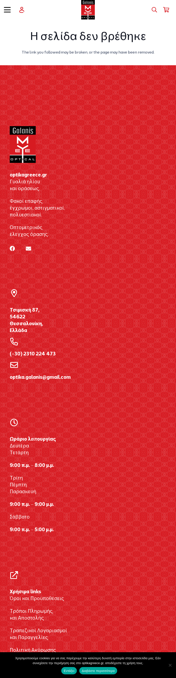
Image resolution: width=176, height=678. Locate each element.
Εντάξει (69, 671)
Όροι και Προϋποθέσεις (37, 598)
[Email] (28, 248)
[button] (7, 9)
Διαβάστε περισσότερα (98, 671)
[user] (21, 10)
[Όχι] (169, 665)
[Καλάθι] (166, 10)
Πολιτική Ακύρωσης (33, 650)
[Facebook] (12, 248)
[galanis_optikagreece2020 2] (88, 9)
